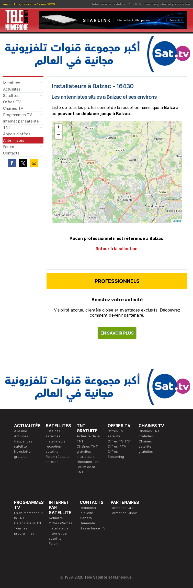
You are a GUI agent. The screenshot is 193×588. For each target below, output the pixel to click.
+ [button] (58, 127)
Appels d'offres (16, 133)
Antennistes (13, 140)
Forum (8, 146)
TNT (130, 4)
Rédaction (88, 508)
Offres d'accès (60, 523)
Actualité (56, 518)
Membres (11, 82)
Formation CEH (122, 508)
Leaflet (177, 220)
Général (86, 518)
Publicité (86, 513)
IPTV (137, 4)
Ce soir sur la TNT (28, 523)
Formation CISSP (124, 513)
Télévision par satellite (109, 4)
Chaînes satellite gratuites (146, 446)
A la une (20, 431)
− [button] (58, 135)
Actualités (12, 89)
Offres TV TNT (119, 441)
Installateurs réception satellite (55, 446)
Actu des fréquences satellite (23, 441)
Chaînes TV (13, 108)
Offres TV (12, 101)
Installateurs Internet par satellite (59, 533)
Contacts (11, 153)
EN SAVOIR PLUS (117, 333)
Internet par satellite (175, 4)
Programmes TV (17, 114)
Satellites (11, 95)
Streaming (150, 4)
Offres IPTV (117, 446)
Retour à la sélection (117, 248)
